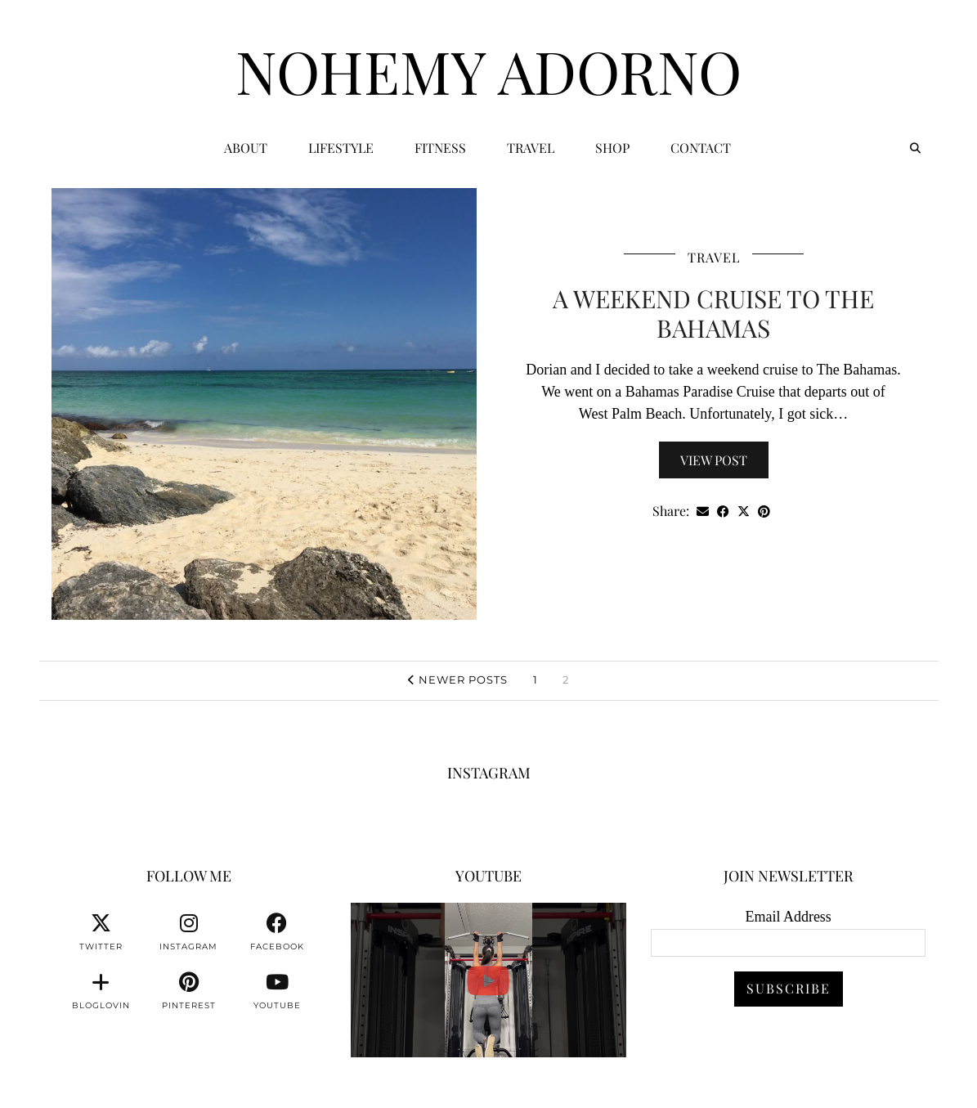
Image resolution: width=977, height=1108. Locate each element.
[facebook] (277, 932)
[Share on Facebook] (723, 511)
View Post (713, 460)
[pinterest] (189, 991)
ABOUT (245, 147)
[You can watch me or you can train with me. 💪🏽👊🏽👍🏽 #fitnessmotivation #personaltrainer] (488, 980)
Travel (530, 147)
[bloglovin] (100, 991)
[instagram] (189, 932)
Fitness (440, 147)
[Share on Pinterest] (764, 511)
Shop (612, 147)
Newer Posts (458, 679)
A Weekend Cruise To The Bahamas (713, 313)
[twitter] (100, 932)
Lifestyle (341, 147)
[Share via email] (702, 511)
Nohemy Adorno (488, 70)
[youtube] (277, 991)
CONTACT (700, 147)
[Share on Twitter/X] (743, 511)
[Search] (915, 148)
